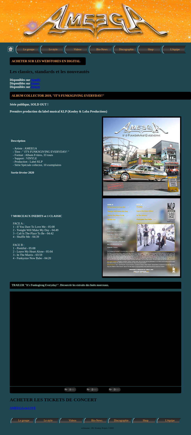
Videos (77, 49)
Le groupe (28, 49)
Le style (53, 49)
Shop (151, 49)
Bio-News (102, 49)
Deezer (35, 87)
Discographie (126, 49)
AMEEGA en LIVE (23, 408)
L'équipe (175, 49)
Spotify (36, 80)
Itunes (35, 83)
